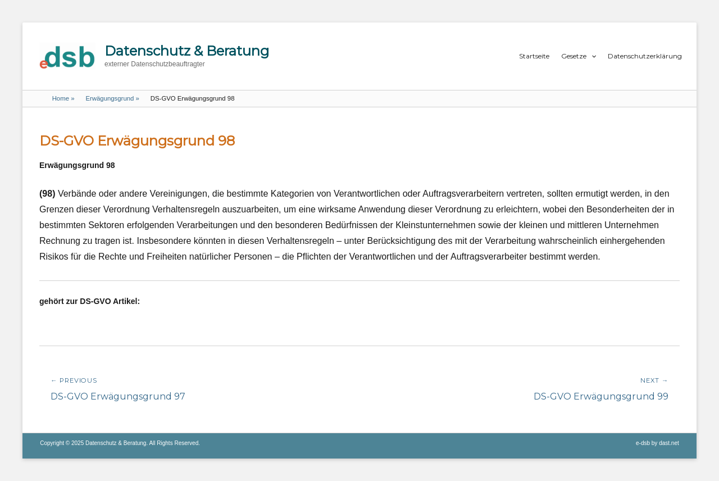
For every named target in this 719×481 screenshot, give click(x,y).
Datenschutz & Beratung (186, 51)
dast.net (669, 443)
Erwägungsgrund (112, 98)
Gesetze (573, 56)
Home (63, 98)
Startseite (534, 56)
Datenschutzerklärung (645, 56)
